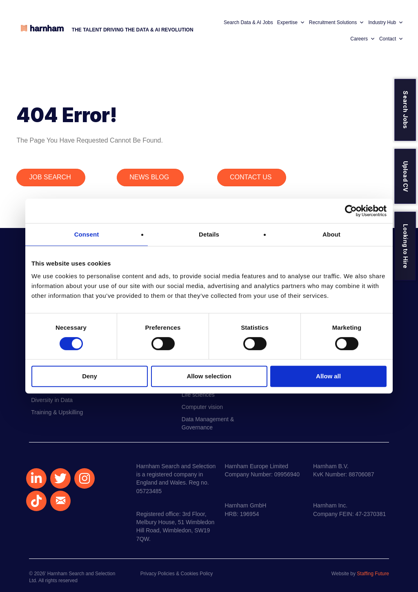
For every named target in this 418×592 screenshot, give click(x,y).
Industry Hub (385, 22)
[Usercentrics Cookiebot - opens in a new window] (351, 211)
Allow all (328, 376)
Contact (391, 39)
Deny (89, 376)
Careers (362, 39)
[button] (36, 478)
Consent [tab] (86, 234)
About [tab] (331, 234)
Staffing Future (373, 573)
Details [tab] (209, 234)
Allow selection (209, 376)
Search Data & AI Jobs (248, 22)
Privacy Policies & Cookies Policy (176, 573)
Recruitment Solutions (336, 22)
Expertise (291, 22)
